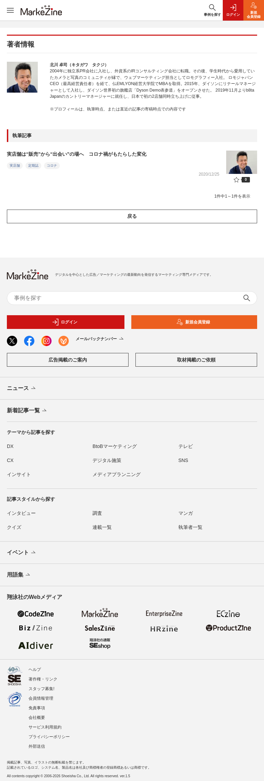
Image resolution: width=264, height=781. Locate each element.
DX (10, 446)
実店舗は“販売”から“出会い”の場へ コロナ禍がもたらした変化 (76, 154)
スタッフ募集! (41, 688)
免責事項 (37, 708)
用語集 (19, 575)
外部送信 (37, 746)
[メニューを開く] (10, 10)
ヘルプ (35, 669)
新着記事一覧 (27, 410)
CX (10, 460)
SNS (183, 460)
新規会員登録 (193, 322)
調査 (97, 513)
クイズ (14, 527)
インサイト (19, 474)
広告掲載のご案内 (67, 360)
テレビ (185, 446)
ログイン (64, 322)
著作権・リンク (43, 679)
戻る (132, 216)
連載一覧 (102, 527)
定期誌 (33, 165)
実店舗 (15, 165)
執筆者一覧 (190, 527)
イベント (22, 552)
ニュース (22, 388)
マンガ (185, 513)
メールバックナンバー (100, 339)
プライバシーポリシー (49, 736)
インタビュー (21, 513)
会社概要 (37, 717)
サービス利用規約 (45, 727)
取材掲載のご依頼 (196, 360)
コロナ (52, 165)
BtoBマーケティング (114, 446)
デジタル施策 (106, 460)
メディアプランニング (116, 474)
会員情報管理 (41, 698)
